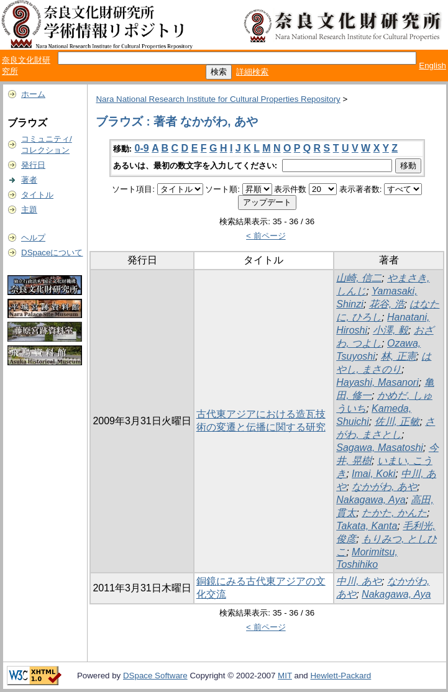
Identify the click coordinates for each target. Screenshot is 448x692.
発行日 (33, 165)
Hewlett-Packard (340, 675)
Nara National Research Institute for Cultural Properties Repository (218, 99)
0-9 (142, 148)
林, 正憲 (398, 356)
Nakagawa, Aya (370, 499)
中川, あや (359, 581)
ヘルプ (33, 237)
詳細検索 (252, 71)
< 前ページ (266, 235)
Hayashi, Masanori (377, 382)
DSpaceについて (52, 252)
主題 (29, 209)
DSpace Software (155, 675)
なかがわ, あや (384, 486)
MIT (285, 675)
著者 (29, 179)
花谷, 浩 (387, 304)
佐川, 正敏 (397, 421)
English (432, 65)
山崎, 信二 (359, 278)
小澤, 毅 (390, 330)
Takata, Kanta (366, 526)
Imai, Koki (373, 473)
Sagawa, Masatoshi (379, 447)
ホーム (33, 94)
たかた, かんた (394, 513)
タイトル (37, 194)
